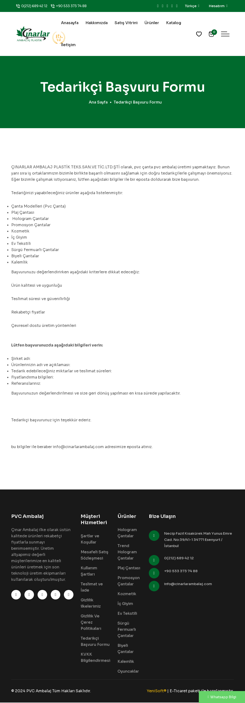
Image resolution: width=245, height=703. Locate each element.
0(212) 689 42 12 (34, 6)
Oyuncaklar (128, 671)
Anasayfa (69, 22)
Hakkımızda (96, 22)
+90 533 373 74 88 (71, 6)
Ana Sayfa (98, 102)
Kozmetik (126, 594)
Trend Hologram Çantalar (127, 552)
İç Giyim (125, 604)
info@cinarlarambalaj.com (188, 584)
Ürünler (152, 22)
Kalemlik (125, 662)
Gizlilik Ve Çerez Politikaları (91, 623)
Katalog (173, 22)
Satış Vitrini (126, 22)
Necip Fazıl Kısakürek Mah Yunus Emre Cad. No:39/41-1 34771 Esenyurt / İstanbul (198, 540)
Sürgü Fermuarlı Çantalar (126, 630)
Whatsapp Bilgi (222, 697)
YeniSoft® (156, 691)
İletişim (68, 44)
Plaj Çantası (128, 568)
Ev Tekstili (127, 613)
